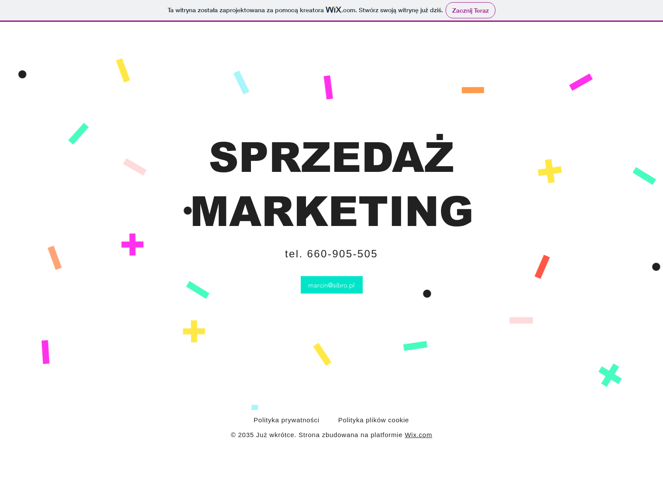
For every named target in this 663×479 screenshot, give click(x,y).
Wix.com (418, 434)
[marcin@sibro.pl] (332, 285)
